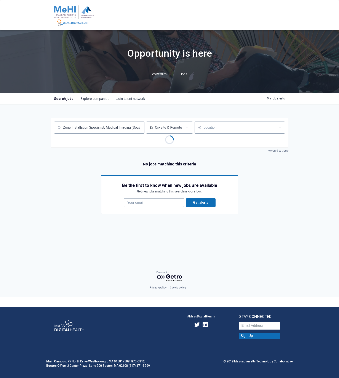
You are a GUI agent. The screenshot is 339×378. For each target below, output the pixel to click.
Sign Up (247, 336)
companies (94, 99)
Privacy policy (158, 287)
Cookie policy (178, 287)
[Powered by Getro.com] (169, 276)
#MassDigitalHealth (201, 316)
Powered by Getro (278, 150)
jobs (64, 99)
